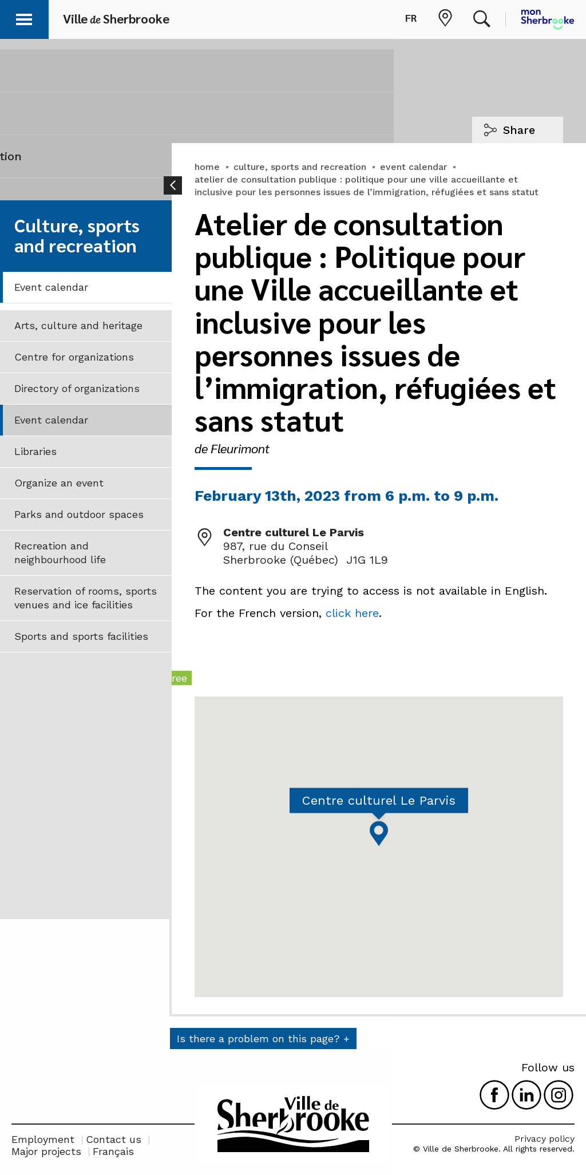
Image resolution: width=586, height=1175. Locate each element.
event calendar (413, 166)
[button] (24, 17)
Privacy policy (544, 1138)
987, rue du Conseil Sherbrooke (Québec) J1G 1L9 (305, 553)
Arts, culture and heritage (78, 325)
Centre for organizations (74, 357)
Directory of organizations (77, 388)
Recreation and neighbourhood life (60, 552)
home (207, 166)
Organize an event (59, 483)
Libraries (35, 451)
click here (352, 613)
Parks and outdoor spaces (79, 514)
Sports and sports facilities (81, 636)
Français (113, 1151)
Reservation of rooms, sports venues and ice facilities (85, 598)
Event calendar (51, 287)
